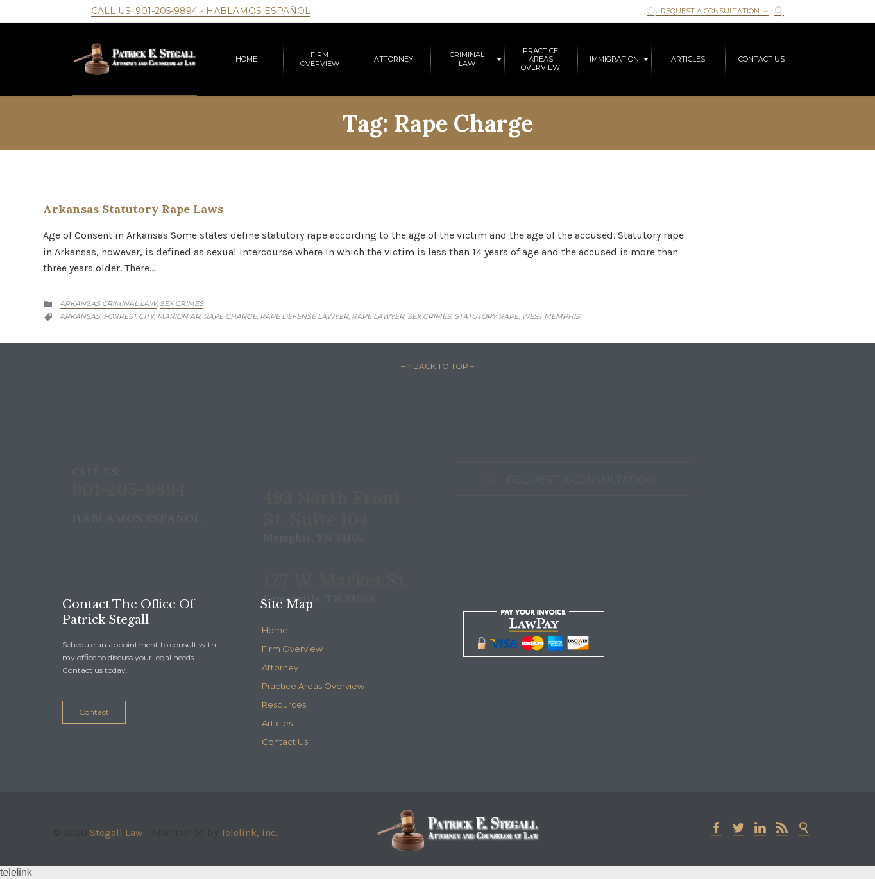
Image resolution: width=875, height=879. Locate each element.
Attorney (280, 667)
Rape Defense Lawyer (304, 316)
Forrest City (128, 316)
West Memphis (551, 316)
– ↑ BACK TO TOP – (437, 366)
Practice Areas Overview (313, 686)
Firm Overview (292, 649)
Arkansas (80, 316)
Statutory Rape (486, 316)
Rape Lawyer (378, 316)
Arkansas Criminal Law (108, 303)
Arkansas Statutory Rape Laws (133, 208)
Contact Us (285, 742)
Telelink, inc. (249, 832)
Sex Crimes (181, 303)
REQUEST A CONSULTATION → (708, 11)
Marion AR (178, 316)
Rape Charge (230, 316)
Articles (277, 723)
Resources (284, 704)
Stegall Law (116, 832)
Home (275, 630)
